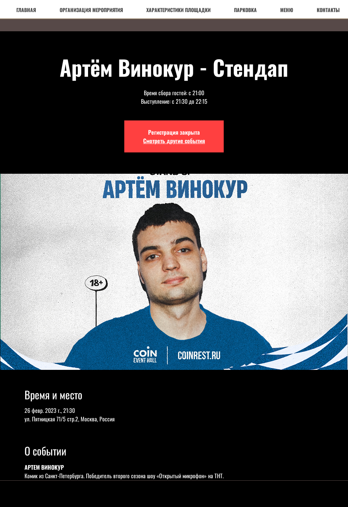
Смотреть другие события (174, 140)
